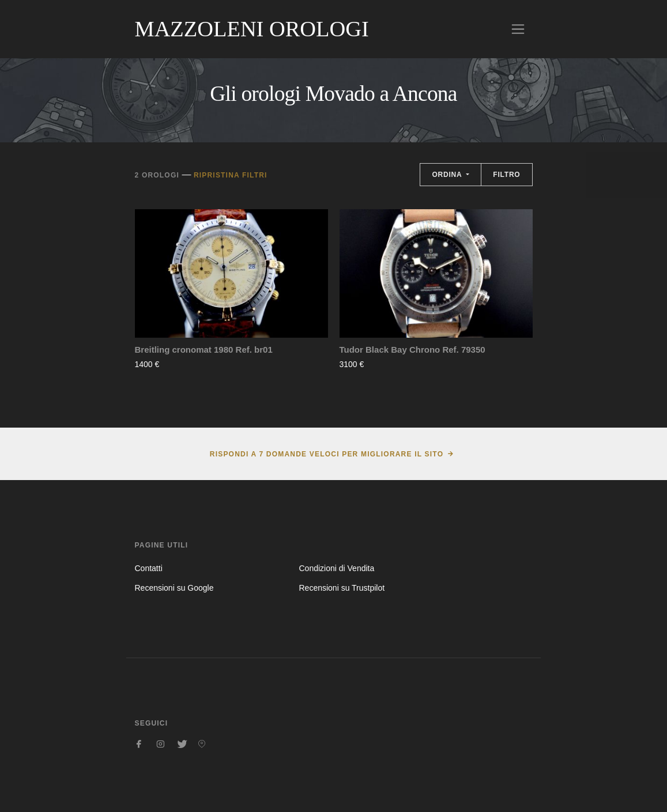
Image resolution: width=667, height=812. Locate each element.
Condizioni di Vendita (336, 568)
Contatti (149, 568)
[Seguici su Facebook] (139, 744)
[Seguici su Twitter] (181, 744)
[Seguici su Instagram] (160, 744)
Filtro (506, 175)
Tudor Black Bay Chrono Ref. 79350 (412, 349)
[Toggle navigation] (518, 29)
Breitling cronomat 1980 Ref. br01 (204, 349)
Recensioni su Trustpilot (342, 587)
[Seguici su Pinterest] (201, 744)
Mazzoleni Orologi (252, 29)
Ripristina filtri (230, 175)
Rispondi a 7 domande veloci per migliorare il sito (326, 454)
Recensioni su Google (174, 587)
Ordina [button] (448, 175)
